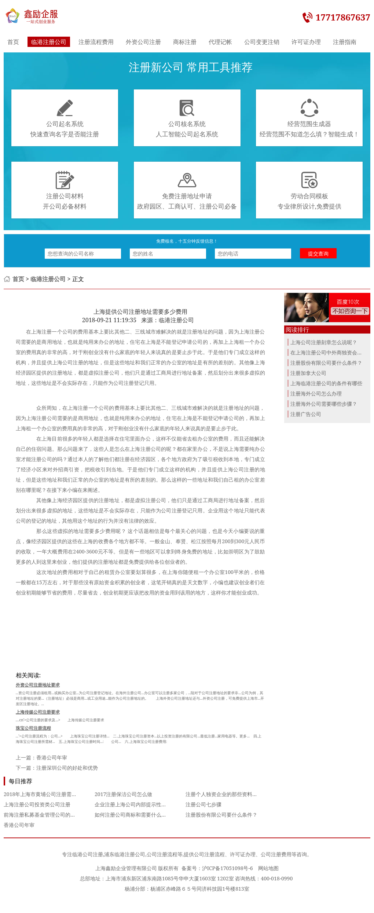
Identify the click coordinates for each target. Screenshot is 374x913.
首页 (13, 42)
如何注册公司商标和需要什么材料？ (136, 814)
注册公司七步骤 (203, 804)
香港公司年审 (51, 757)
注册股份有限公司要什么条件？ (221, 814)
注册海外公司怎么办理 (316, 393)
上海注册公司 (41, 418)
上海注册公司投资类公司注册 (37, 804)
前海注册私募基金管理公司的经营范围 (47, 814)
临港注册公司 (48, 42)
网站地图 (268, 868)
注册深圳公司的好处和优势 (67, 767)
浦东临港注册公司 (124, 854)
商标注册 (185, 42)
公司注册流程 (162, 854)
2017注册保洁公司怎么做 (123, 794)
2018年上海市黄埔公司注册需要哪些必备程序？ (58, 794)
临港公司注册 (87, 854)
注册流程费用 (96, 42)
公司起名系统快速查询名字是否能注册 (64, 118)
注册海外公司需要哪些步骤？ (323, 403)
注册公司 (150, 448)
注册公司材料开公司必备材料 (65, 190)
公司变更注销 (261, 42)
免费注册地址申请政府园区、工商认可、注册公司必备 (187, 190)
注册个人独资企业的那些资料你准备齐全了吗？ (239, 794)
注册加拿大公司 (308, 372)
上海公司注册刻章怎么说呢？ (323, 342)
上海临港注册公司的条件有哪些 (326, 383)
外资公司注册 (143, 42)
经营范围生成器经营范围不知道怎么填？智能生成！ (309, 118)
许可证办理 (306, 42)
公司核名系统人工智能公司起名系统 (187, 118)
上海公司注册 (238, 469)
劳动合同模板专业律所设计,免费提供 (309, 190)
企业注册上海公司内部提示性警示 (133, 804)
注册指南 (344, 42)
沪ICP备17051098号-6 (227, 868)
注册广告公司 (305, 414)
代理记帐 (220, 42)
